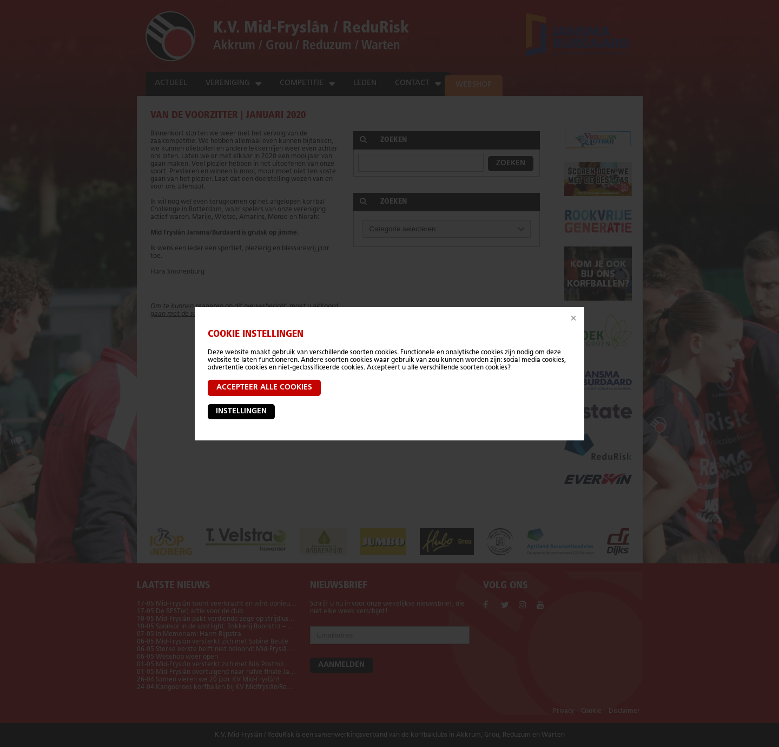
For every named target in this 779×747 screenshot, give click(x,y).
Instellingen (241, 411)
